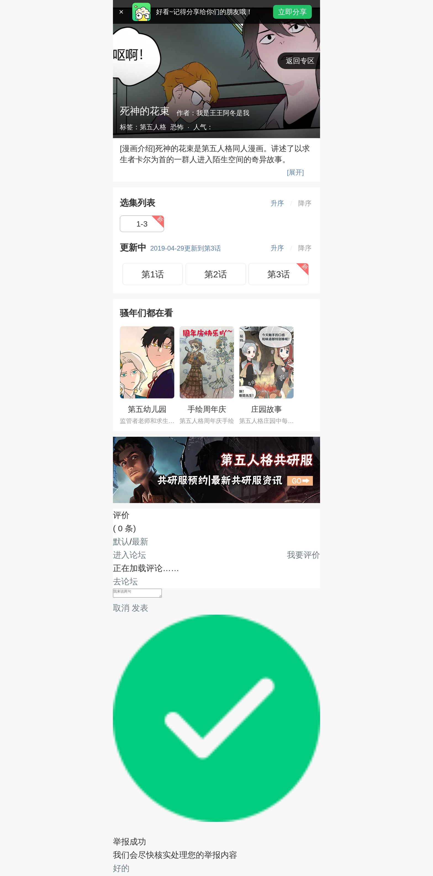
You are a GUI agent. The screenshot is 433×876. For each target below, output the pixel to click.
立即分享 (292, 12)
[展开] (295, 172)
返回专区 (300, 61)
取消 (121, 609)
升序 (277, 203)
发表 (140, 609)
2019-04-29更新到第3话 (185, 248)
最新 (140, 541)
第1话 (152, 274)
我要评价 (303, 554)
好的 (121, 869)
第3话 (278, 274)
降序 (304, 203)
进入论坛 (129, 554)
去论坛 (125, 581)
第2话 (215, 274)
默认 (121, 541)
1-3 (141, 224)
